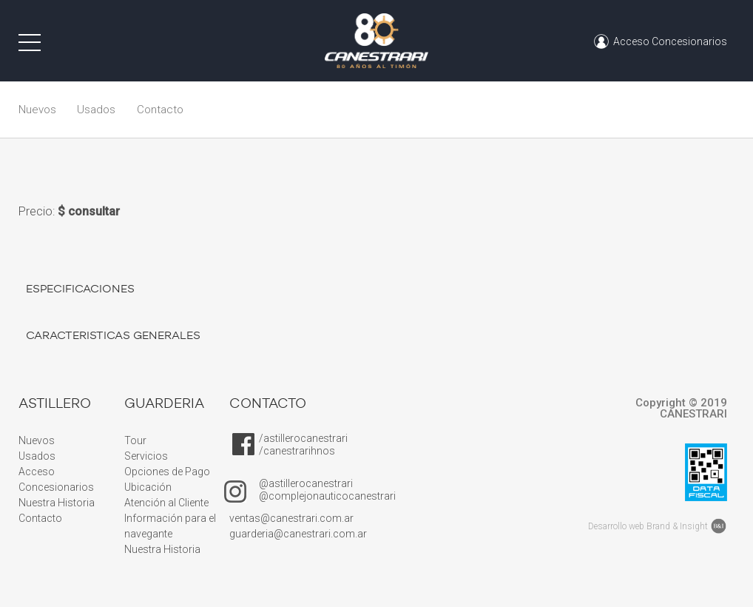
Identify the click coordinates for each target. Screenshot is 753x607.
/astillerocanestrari (303, 438)
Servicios (146, 456)
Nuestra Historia (56, 503)
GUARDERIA (164, 404)
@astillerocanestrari (306, 483)
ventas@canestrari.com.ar (291, 518)
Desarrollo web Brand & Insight (648, 526)
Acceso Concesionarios (58, 479)
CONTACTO (267, 404)
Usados (96, 109)
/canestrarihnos (297, 451)
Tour (135, 440)
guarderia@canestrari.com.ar (298, 534)
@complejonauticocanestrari (327, 496)
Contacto (160, 109)
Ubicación (148, 487)
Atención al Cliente (166, 503)
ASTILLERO (54, 404)
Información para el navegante (170, 526)
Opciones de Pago (167, 471)
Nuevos (37, 109)
